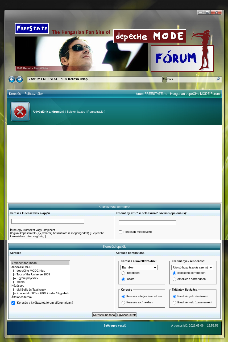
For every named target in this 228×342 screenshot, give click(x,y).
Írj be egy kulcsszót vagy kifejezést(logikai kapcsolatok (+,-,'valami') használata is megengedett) (49, 231)
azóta (130, 279)
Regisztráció (95, 111)
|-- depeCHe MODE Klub (40, 271)
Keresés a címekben (139, 302)
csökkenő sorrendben (191, 273)
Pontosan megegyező (137, 232)
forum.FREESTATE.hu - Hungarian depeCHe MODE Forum (177, 94)
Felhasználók (33, 94)
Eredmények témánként (192, 296)
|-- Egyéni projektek (40, 278)
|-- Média (40, 282)
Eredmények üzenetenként (194, 302)
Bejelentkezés (76, 111)
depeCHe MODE (40, 267)
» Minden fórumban (40, 263)
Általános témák (40, 297)
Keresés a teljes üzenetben (144, 296)
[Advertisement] (114, 163)
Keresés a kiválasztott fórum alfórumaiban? (45, 302)
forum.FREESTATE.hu (47, 79)
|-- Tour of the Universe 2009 (40, 274)
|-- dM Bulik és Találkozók (40, 290)
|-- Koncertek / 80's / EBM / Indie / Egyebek (40, 293)
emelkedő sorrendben (191, 279)
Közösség (40, 286)
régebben (133, 273)
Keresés (15, 94)
